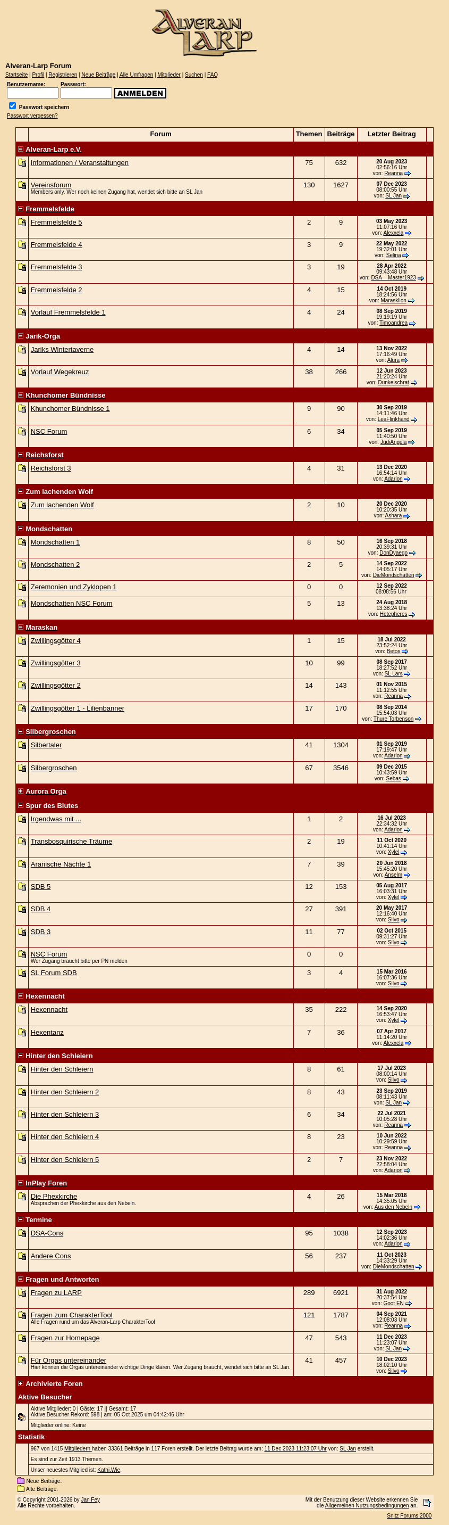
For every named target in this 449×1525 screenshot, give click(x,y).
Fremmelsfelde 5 (56, 222)
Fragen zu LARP (56, 1293)
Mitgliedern (78, 1449)
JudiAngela (393, 442)
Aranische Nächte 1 (61, 864)
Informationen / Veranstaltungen (80, 163)
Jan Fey (90, 1500)
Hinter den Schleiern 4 (65, 1137)
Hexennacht (49, 1009)
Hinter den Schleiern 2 (65, 1092)
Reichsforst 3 (51, 468)
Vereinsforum (51, 185)
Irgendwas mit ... (56, 819)
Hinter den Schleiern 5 (65, 1160)
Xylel (394, 852)
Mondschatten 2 (55, 564)
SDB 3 (41, 932)
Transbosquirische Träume (71, 841)
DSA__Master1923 (393, 278)
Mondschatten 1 (55, 542)
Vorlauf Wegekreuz (60, 372)
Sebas (393, 778)
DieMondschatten (393, 575)
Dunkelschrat (393, 382)
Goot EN (393, 1303)
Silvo (394, 919)
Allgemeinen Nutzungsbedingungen (367, 1505)
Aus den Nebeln (393, 1207)
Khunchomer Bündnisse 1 (70, 409)
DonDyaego (393, 553)
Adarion (393, 479)
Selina (393, 255)
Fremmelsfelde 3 (56, 267)
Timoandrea (393, 323)
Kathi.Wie (108, 1470)
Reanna (393, 173)
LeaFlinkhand (394, 419)
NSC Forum (49, 431)
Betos (394, 651)
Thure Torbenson (393, 719)
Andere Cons (51, 1256)
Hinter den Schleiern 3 (65, 1114)
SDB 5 (41, 887)
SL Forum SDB (54, 973)
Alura (393, 360)
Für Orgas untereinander (68, 1360)
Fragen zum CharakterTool (72, 1315)
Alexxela (393, 233)
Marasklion (393, 300)
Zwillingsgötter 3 (56, 663)
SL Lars (394, 674)
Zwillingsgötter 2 (56, 685)
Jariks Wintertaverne (62, 349)
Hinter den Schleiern (62, 1069)
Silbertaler (46, 745)
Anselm (393, 875)
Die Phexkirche (54, 1196)
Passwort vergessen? (32, 116)
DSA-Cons (47, 1233)
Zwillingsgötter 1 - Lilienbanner (77, 708)
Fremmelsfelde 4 (56, 245)
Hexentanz (47, 1032)
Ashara (393, 515)
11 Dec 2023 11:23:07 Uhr (295, 1449)
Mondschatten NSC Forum (72, 603)
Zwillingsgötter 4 (56, 641)
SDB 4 (41, 909)
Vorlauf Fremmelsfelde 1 (68, 312)
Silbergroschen (54, 768)
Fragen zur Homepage (65, 1338)
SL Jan (393, 196)
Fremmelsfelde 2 (56, 290)
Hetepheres (394, 614)
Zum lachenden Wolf (62, 505)
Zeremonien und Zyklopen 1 (74, 587)
